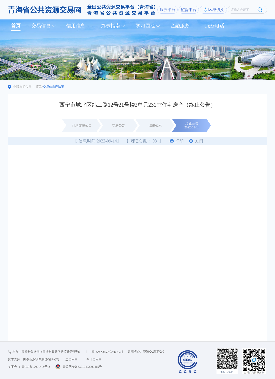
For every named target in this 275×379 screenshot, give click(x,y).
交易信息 (41, 25)
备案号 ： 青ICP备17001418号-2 (29, 366)
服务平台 (167, 10)
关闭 (198, 141)
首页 (16, 25)
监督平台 (188, 10)
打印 (179, 141)
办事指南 (110, 25)
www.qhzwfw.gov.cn (108, 351)
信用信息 (75, 25)
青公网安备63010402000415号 (82, 366)
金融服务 (180, 25)
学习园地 (145, 25)
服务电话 (214, 25)
